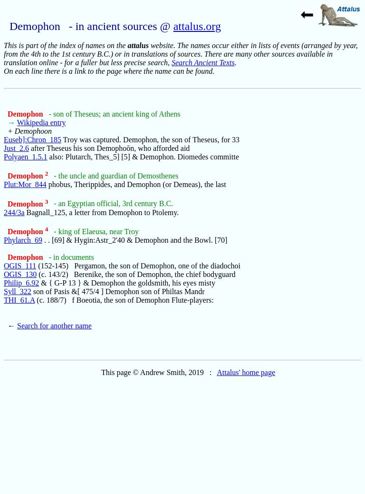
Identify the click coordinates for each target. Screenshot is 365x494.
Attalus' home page (246, 372)
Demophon (26, 114)
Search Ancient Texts (203, 63)
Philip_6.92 (21, 283)
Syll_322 (17, 291)
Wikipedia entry (41, 123)
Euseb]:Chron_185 (32, 140)
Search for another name (54, 326)
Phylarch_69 (23, 240)
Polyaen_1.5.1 (26, 157)
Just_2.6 (16, 148)
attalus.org (197, 26)
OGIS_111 (20, 266)
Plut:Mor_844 (25, 184)
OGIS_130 (20, 274)
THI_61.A (19, 300)
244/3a (14, 212)
